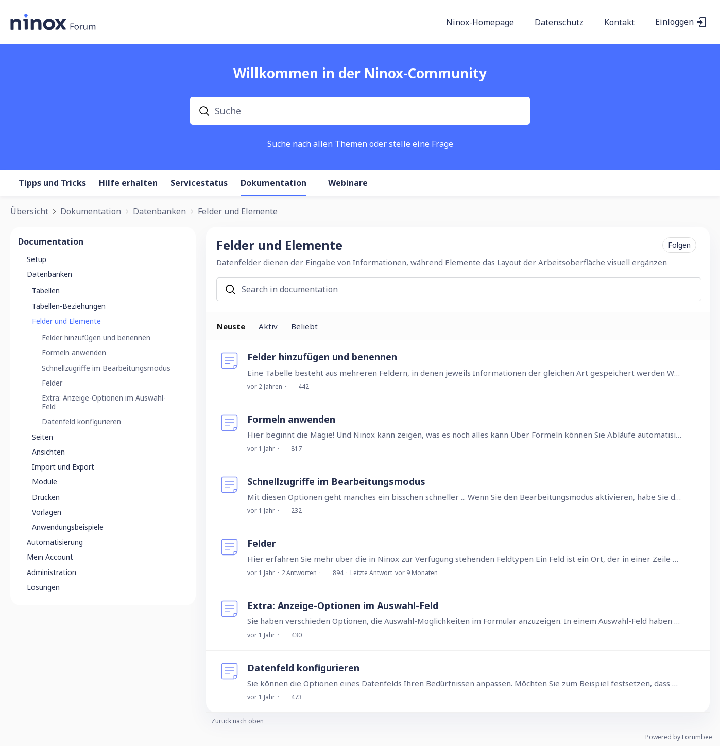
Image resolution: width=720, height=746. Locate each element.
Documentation (50, 241)
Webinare (348, 183)
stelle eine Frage (421, 143)
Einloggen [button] (674, 22)
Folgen (679, 245)
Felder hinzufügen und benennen (322, 357)
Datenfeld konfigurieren (303, 668)
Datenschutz (559, 23)
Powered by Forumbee (678, 737)
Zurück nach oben (237, 721)
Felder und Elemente (238, 211)
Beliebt (304, 326)
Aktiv (268, 326)
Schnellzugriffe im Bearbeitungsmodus (336, 481)
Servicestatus (199, 183)
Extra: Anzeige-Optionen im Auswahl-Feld (342, 605)
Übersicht (29, 211)
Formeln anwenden (291, 419)
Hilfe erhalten (128, 183)
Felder (261, 543)
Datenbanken (159, 211)
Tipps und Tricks (52, 183)
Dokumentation (273, 183)
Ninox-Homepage (480, 23)
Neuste (231, 326)
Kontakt (619, 23)
